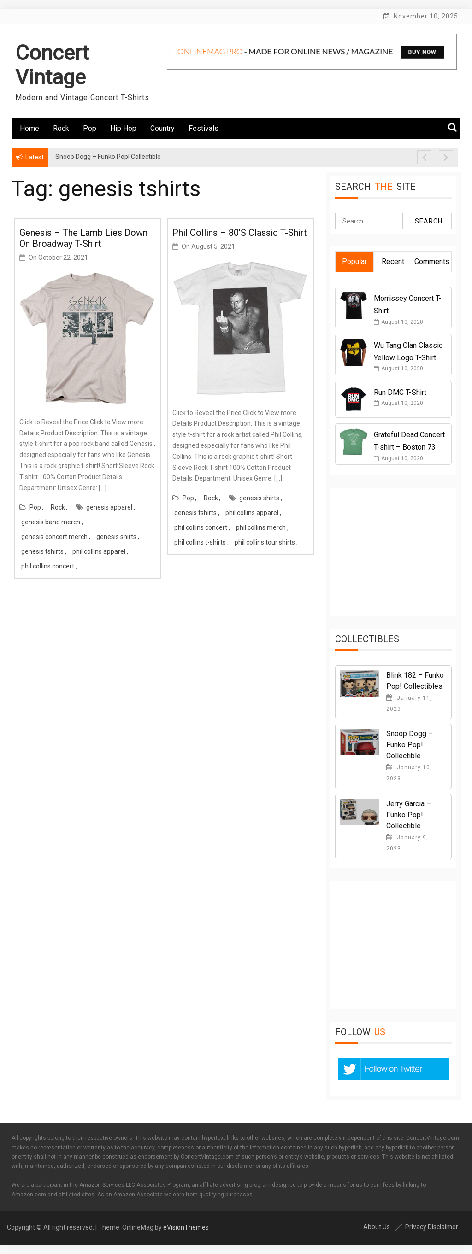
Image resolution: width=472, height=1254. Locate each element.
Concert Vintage (52, 65)
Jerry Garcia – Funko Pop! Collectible (408, 814)
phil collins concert (47, 566)
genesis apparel (109, 507)
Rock (61, 128)
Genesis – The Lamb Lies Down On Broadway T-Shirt (83, 238)
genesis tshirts (42, 551)
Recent (393, 261)
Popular (354, 261)
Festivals (203, 128)
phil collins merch (261, 527)
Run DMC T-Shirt (400, 392)
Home (29, 128)
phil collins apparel (98, 551)
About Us (376, 1227)
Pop (89, 128)
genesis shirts (116, 536)
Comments (431, 261)
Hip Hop (123, 128)
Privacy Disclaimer (431, 1227)
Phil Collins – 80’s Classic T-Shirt (239, 232)
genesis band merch (50, 522)
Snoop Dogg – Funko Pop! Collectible (409, 744)
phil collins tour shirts (265, 542)
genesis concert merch (54, 536)
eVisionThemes (186, 1227)
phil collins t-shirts (200, 542)
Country (162, 128)
